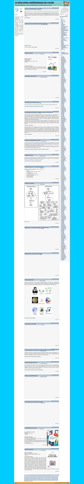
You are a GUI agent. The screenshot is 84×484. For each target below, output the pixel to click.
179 (53, 478)
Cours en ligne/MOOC (64, 26)
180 (54, 478)
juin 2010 (62, 211)
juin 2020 (62, 113)
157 (57, 477)
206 (56, 479)
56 (40, 475)
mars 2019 (62, 126)
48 (32, 475)
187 (30, 479)
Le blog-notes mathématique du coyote (34, 2)
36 (55, 474)
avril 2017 (62, 144)
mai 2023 (62, 85)
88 (36, 476)
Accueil (56, 482)
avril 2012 (62, 193)
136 (28, 477)
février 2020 (63, 117)
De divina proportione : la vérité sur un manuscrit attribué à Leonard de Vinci (39, 350)
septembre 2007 (63, 238)
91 (39, 476)
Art (61, 20)
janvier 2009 (63, 225)
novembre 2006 (63, 246)
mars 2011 (62, 204)
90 (38, 476)
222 (43, 480)
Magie (41, 254)
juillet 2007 (62, 240)
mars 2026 (62, 57)
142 (37, 477)
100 (48, 476)
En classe (62, 31)
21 (41, 474)
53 (37, 475)
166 (35, 478)
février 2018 (63, 136)
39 (58, 474)
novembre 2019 (63, 119)
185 (27, 479)
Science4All (47, 13)
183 (24, 479)
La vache (62, 38)
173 (45, 478)
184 (26, 479)
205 (54, 479)
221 (42, 480)
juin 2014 (62, 172)
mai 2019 (62, 124)
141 (35, 477)
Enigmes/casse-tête (44, 363)
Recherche (68, 482)
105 (55, 476)
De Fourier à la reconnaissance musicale (32, 140)
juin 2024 (62, 74)
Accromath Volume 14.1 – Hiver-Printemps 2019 (34, 166)
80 (28, 476)
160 (27, 478)
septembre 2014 (63, 170)
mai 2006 (62, 251)
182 (57, 478)
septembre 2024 (63, 72)
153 (52, 477)
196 (42, 479)
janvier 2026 (63, 59)
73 (56, 475)
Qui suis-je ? (63, 52)
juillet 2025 (62, 64)
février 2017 (63, 146)
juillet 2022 (62, 93)
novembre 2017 (63, 139)
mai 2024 (62, 75)
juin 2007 (62, 241)
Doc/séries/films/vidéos (43, 376)
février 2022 (63, 97)
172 (43, 478)
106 (56, 476)
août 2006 (62, 249)
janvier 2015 (63, 166)
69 (52, 475)
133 (24, 477)
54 (38, 475)
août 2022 (62, 92)
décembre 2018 (63, 128)
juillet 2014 (62, 171)
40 (24, 475)
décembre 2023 (63, 79)
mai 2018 (62, 134)
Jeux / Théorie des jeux (44, 24)
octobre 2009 (63, 218)
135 (27, 477)
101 (49, 476)
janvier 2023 (63, 88)
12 (32, 474)
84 (32, 476)
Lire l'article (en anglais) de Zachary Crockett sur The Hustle (34, 106)
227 (50, 480)
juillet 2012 (62, 191)
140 (34, 477)
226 (49, 480)
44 (28, 475)
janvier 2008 (63, 235)
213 (31, 480)
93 (41, 476)
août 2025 (62, 63)
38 (57, 474)
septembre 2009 (63, 219)
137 (30, 477)
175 (48, 478)
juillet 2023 (62, 83)
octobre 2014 (63, 169)
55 (39, 475)
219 (39, 480)
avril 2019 (62, 125)
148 (45, 477)
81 (29, 476)
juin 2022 (62, 94)
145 (41, 477)
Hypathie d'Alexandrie (29, 155)
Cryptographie (42, 402)
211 (28, 480)
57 (41, 475)
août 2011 (62, 200)
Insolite (40, 103)
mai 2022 (62, 95)
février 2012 (63, 195)
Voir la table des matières (64, 16)
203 (52, 479)
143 (38, 477)
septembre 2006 (63, 248)
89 (37, 476)
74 (57, 475)
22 (42, 474)
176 (49, 478)
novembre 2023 (63, 80)
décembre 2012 (63, 187)
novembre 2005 (63, 256)
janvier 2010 (63, 215)
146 (42, 477)
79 (27, 476)
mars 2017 (62, 145)
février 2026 (63, 58)
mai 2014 (62, 173)
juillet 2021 (62, 103)
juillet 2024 (62, 73)
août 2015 (62, 161)
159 (26, 478)
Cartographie (63, 24)
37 (56, 474)
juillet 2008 (62, 230)
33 (52, 474)
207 (57, 479)
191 (35, 479)
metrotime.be (30, 134)
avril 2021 (62, 105)
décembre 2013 (63, 177)
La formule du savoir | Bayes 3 (30, 76)
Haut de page (60, 482)
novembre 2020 (63, 109)
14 (34, 474)
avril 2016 (62, 154)
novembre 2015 (63, 158)
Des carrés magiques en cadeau (31, 362)
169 (39, 478)
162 (30, 478)
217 (37, 480)
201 (49, 479)
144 (39, 477)
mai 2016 (62, 153)
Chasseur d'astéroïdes (29, 449)
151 (49, 477)
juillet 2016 (62, 152)
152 (50, 477)
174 (46, 478)
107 (57, 476)
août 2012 (62, 190)
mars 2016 (62, 155)
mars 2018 (62, 135)
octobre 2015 (63, 159)
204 (53, 479)
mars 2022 (62, 96)
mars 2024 (62, 77)
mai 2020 (62, 114)
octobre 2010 (63, 208)
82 (30, 476)
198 (45, 479)
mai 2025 (62, 65)
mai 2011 (62, 202)
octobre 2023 (63, 81)
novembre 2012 (63, 188)
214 (33, 480)
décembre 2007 (63, 236)
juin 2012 (62, 192)
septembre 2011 (63, 199)
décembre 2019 (63, 118)
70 (53, 475)
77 (25, 476)
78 (26, 476)
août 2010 (62, 210)
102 (51, 476)
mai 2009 (62, 222)
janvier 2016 (63, 157)
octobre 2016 (63, 149)
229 (53, 480)
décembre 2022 (63, 89)
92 (40, 476)
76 (24, 476)
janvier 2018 (63, 137)
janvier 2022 (63, 98)
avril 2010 (62, 213)
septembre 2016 (63, 150)
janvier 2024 (63, 78)
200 (48, 479)
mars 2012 (62, 194)
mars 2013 (62, 184)
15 (35, 474)
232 (57, 480)
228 (52, 480)
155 (54, 477)
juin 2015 (62, 162)
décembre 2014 (63, 167)
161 (28, 478)
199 (46, 479)
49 (33, 475)
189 (33, 479)
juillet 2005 (62, 259)
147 (43, 477)
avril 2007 (62, 242)
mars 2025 (62, 67)
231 (56, 480)
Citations (62, 25)
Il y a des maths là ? (43, 141)
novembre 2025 (63, 60)
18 (38, 474)
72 (55, 475)
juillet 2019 (62, 122)
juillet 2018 (62, 132)
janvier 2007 (63, 245)
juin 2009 (62, 221)
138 (31, 477)
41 (25, 475)
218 (38, 480)
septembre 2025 (63, 62)
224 (46, 480)
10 (30, 474)
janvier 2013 (63, 186)
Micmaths (42, 228)
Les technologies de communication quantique (34, 401)
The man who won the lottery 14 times (32, 102)
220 (41, 480)
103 (52, 476)
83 (31, 476)
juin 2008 (62, 231)
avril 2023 (62, 86)
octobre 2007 (63, 237)
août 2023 (62, 82)
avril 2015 (62, 164)
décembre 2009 (63, 216)
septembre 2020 (63, 111)
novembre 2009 (63, 217)
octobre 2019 (63, 120)
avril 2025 (62, 66)
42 (26, 475)
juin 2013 (62, 182)
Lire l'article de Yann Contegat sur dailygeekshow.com (33, 160)
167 (37, 478)
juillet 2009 (62, 220)
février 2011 (63, 205)
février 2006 (63, 254)
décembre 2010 (63, 206)
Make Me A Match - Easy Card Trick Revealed (33, 253)
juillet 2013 (62, 181)
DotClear (15, 482)
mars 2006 (62, 253)
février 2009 (63, 224)
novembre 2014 (63, 168)
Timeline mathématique (29, 279)
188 (31, 479)
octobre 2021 (63, 100)
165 (34, 478)
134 (26, 477)
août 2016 (62, 151)
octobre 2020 (63, 110)
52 (36, 475)
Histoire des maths (42, 280)
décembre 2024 (63, 69)
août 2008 (62, 229)
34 (53, 474)
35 (54, 474)
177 (50, 478)
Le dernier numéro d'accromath (29, 169)
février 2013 (63, 185)
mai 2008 (62, 232)
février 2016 (63, 156)
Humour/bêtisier (42, 184)
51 (35, 475)
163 (31, 478)
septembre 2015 (63, 160)
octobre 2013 (63, 179)
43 (27, 475)
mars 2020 (62, 116)
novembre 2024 (63, 70)
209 (26, 480)
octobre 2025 (63, 61)
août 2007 (62, 239)
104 (53, 476)
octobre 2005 (63, 257)
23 (43, 474)
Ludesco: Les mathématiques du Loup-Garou (33, 8)
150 (48, 477)
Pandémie (62, 43)
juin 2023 (62, 84)
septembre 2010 (63, 209)
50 (34, 475)
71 (54, 475)
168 (38, 478)
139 (33, 477)
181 (56, 478)
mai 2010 (62, 212)
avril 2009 (62, 223)
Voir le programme (27, 17)
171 (42, 478)
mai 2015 (62, 163)
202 (50, 479)
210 (27, 480)
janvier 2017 (63, 147)
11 (31, 474)
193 (38, 479)
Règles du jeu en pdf (28, 45)
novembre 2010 (63, 207)
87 (35, 476)
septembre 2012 (63, 189)
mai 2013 (62, 183)
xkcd (28, 221)
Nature (62, 42)
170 (41, 478)
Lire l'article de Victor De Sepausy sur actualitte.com (33, 356)
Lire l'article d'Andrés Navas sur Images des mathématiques (34, 369)
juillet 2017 (62, 142)
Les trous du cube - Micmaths (30, 323)
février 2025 (63, 68)
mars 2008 (62, 233)
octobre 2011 (63, 198)
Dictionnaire (63, 28)
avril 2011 (62, 203)
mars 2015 (62, 165)
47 (31, 475)
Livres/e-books (42, 428)
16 (36, 474)
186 (28, 479)
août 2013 (62, 180)
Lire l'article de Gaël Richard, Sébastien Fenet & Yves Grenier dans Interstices (37, 149)
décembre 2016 (63, 148)
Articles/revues (42, 167)
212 (30, 480)
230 (54, 480)
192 (37, 479)
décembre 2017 (63, 138)
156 (56, 477)
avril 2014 (62, 174)
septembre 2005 (63, 258)
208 (24, 480)
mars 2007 (62, 243)
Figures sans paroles (29, 53)
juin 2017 (62, 143)
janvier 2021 (63, 108)
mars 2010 (62, 214)
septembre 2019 (63, 121)
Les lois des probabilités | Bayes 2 (31, 375)
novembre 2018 (63, 129)
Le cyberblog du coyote (64, 53)
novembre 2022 (63, 90)
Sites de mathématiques (65, 45)
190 (34, 479)
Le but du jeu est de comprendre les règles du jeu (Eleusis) (36, 23)
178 (52, 478)
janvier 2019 (63, 127)
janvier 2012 (63, 196)
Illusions (62, 36)
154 (53, 477)
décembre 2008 (63, 226)
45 (29, 475)
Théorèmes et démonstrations (63, 46)
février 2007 (63, 244)
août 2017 (62, 141)
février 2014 (63, 175)
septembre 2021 (63, 101)
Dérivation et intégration (29, 183)
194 (39, 479)
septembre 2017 (63, 140)
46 (30, 475)
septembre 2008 (63, 228)
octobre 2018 (63, 130)
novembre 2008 (63, 227)
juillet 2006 (62, 250)
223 (45, 480)
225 (48, 480)
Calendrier (64, 482)
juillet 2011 (62, 201)
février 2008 (63, 234)
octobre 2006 (63, 247)
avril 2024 (62, 76)
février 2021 (63, 107)
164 (33, 478)
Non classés (63, 49)
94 (42, 476)
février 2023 (63, 87)
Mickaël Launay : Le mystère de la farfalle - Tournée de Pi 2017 (37, 227)
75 (58, 475)
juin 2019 (62, 123)
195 (41, 479)
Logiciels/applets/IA (64, 40)
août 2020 (62, 112)
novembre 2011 (63, 197)
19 (39, 474)
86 (34, 476)
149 (46, 477)
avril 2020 (62, 115)
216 (35, 480)
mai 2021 (62, 104)
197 (43, 479)
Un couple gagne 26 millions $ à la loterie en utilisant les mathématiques (39, 112)
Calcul (62, 23)
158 (24, 478)
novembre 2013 (63, 178)
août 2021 (62, 102)
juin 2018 (62, 133)
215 (34, 480)
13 (33, 474)
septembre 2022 (63, 91)
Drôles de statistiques (64, 30)
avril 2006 (62, 252)
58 (42, 475)
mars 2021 (62, 106)
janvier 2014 (63, 176)
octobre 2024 (63, 71)
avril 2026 (62, 56)
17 (37, 474)
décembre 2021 (63, 99)
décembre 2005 (63, 255)
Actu (40, 9)
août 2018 (62, 131)
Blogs (62, 22)
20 (40, 474)
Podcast (62, 44)
